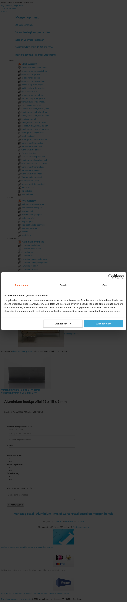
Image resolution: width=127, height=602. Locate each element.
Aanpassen (63, 323)
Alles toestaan (103, 323)
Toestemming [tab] (22, 285)
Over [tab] (105, 285)
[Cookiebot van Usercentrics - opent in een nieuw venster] (110, 276)
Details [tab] (63, 285)
